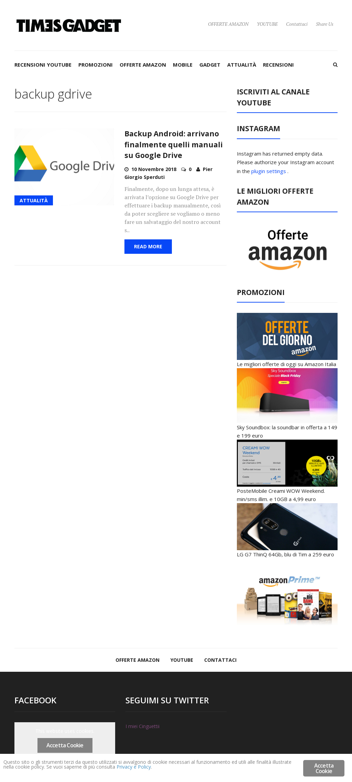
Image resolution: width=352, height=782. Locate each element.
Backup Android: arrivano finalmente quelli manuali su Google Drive (173, 144)
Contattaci (297, 24)
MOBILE (182, 64)
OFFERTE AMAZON (228, 24)
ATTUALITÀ (241, 64)
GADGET (209, 64)
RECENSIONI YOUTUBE (43, 64)
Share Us (324, 24)
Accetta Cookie (65, 745)
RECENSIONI (278, 64)
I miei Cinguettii (142, 726)
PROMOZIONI (95, 64)
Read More (148, 246)
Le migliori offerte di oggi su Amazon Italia (286, 364)
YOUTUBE (267, 24)
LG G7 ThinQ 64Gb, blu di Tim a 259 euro (285, 554)
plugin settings (269, 171)
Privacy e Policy (234, 769)
